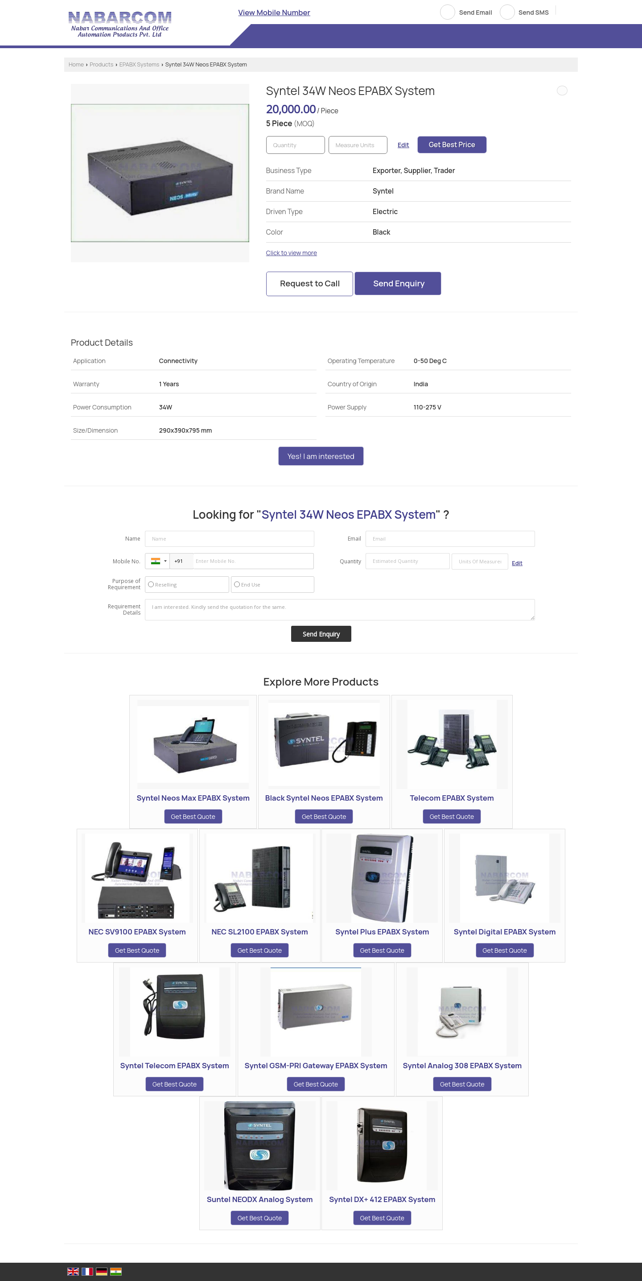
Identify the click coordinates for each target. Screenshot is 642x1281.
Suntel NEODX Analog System (260, 1199)
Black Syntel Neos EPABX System (324, 798)
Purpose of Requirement (124, 584)
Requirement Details (124, 609)
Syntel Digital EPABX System (505, 931)
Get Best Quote (193, 816)
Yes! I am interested (321, 456)
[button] (275, 12)
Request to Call (310, 283)
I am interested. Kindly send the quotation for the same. (340, 609)
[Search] (566, 11)
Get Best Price (452, 144)
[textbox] (358, 145)
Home (76, 64)
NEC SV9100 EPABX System (137, 931)
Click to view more (291, 252)
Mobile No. (126, 561)
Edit (403, 144)
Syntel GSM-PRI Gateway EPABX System (316, 1065)
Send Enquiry (398, 283)
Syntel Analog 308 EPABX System (462, 1065)
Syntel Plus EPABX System (382, 931)
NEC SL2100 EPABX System (259, 931)
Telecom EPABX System (452, 798)
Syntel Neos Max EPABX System (193, 798)
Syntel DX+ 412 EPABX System (382, 1199)
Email (354, 538)
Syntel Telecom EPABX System (174, 1065)
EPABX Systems (139, 64)
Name (132, 538)
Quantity (350, 561)
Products (101, 64)
